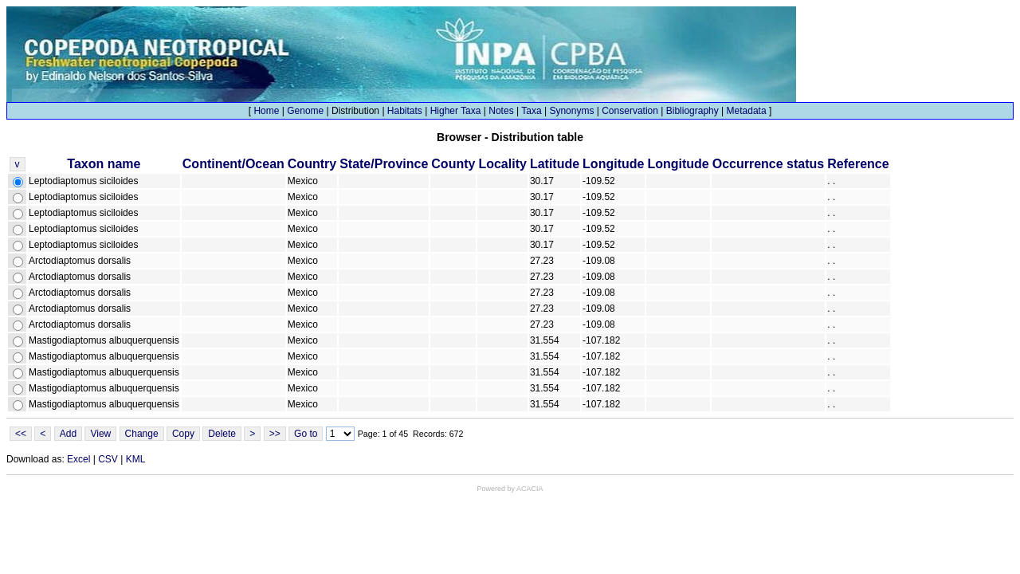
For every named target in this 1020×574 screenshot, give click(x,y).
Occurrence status (768, 164)
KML (136, 459)
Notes (500, 110)
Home (266, 110)
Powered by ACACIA (510, 489)
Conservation (630, 110)
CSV (108, 459)
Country (312, 164)
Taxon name (103, 164)
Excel (78, 459)
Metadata (747, 110)
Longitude (613, 164)
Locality (502, 164)
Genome (305, 110)
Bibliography (692, 110)
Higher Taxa (455, 110)
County (453, 164)
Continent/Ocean (233, 164)
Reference (858, 164)
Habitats (404, 110)
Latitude (554, 164)
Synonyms (571, 110)
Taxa (531, 110)
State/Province (383, 164)
